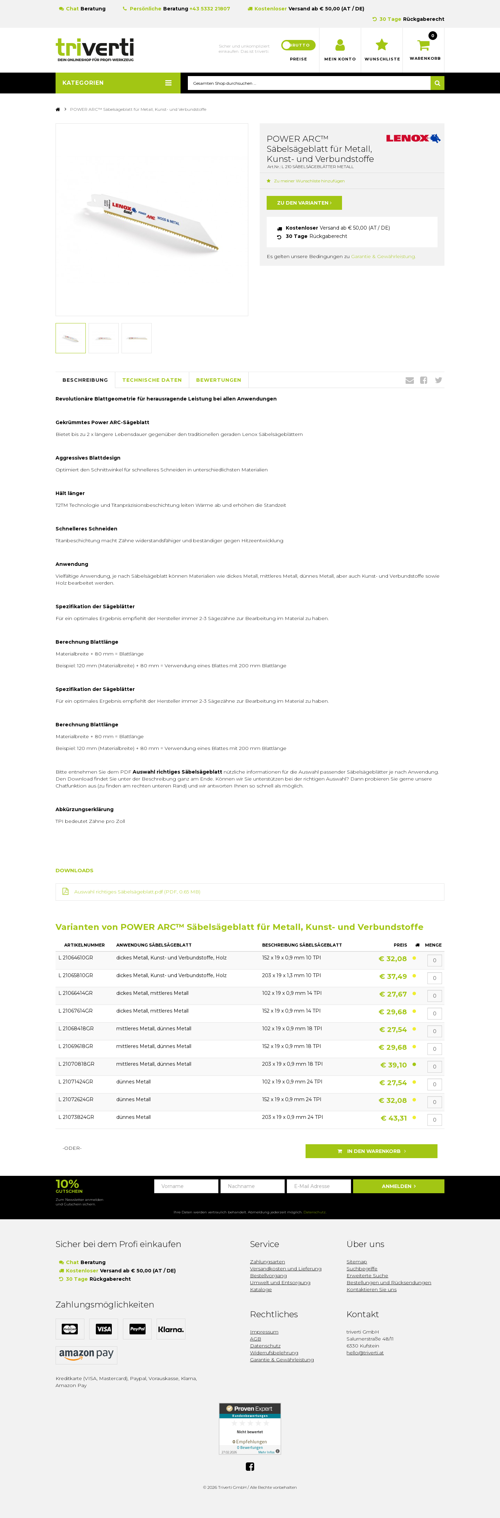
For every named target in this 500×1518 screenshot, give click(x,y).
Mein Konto (340, 59)
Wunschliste (382, 59)
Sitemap (357, 1262)
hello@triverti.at (365, 1353)
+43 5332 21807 (210, 9)
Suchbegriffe (362, 1268)
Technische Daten (152, 380)
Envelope (410, 380)
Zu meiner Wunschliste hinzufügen (306, 181)
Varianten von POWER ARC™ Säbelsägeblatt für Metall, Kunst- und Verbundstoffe (240, 927)
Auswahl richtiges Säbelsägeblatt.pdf (118, 892)
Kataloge (261, 1289)
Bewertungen (218, 380)
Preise (298, 59)
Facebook (423, 380)
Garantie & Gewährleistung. (383, 257)
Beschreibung (85, 380)
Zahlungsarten (267, 1262)
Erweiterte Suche (367, 1275)
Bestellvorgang (268, 1275)
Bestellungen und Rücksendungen (389, 1282)
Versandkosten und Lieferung (286, 1268)
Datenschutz (314, 1212)
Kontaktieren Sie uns (372, 1289)
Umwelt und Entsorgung (280, 1282)
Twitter (438, 380)
